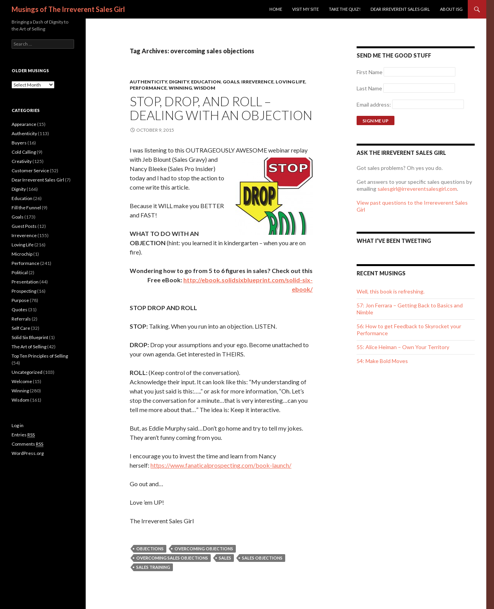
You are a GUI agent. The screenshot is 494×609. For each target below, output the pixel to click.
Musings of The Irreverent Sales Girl (68, 9)
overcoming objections (203, 548)
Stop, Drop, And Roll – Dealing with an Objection (221, 108)
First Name (369, 72)
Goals (231, 82)
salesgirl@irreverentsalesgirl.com (417, 188)
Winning (180, 88)
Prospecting (24, 291)
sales (225, 557)
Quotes (19, 309)
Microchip (22, 254)
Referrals (21, 319)
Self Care (21, 328)
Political (20, 272)
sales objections (262, 557)
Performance (148, 88)
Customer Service (30, 170)
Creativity (22, 161)
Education (206, 82)
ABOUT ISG (451, 9)
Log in (18, 425)
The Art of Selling (29, 346)
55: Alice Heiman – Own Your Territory (403, 347)
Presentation (25, 282)
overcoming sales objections (172, 557)
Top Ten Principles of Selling (40, 356)
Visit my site (305, 9)
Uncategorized (27, 372)
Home (275, 9)
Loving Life (290, 82)
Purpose (20, 300)
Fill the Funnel (26, 207)
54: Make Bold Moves (382, 361)
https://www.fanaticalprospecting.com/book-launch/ (221, 465)
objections (150, 548)
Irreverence (257, 82)
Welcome (22, 381)
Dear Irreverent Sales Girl (400, 9)
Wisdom (204, 88)
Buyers (19, 143)
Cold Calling (24, 152)
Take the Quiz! (344, 9)
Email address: (374, 104)
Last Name (369, 88)
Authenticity (148, 82)
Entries (23, 435)
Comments (27, 444)
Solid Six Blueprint (30, 337)
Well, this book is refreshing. (391, 291)
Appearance (24, 124)
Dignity (179, 82)
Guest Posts (24, 226)
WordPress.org (28, 453)
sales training (153, 567)
